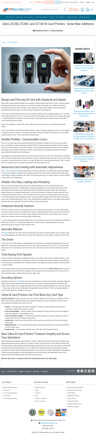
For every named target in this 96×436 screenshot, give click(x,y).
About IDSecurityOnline (10, 387)
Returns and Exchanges (74, 390)
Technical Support (72, 401)
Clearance (57, 2)
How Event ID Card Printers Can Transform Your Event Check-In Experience (84, 68)
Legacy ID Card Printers (74, 404)
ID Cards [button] (51, 17)
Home (3, 371)
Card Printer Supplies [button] (41, 17)
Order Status (71, 393)
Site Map (36, 371)
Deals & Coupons (49, 2)
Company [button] (88, 2)
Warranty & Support (73, 406)
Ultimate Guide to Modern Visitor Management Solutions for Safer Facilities (84, 91)
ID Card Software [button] (60, 17)
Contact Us (44, 371)
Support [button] (82, 2)
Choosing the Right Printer (75, 387)
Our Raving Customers (10, 393)
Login (89, 9)
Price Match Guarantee (10, 398)
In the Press (7, 396)
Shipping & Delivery (73, 396)
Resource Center (65, 2)
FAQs (36, 390)
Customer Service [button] (74, 2)
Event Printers (19, 17)
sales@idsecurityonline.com (48, 423)
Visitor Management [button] (84, 17)
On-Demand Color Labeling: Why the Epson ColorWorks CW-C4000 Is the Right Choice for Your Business (84, 136)
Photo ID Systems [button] (28, 17)
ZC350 (17, 171)
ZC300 (10, 171)
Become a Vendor (40, 398)
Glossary (37, 393)
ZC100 (6, 171)
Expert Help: (36, 2)
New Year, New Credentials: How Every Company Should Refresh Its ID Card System (84, 113)
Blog (93, 2)
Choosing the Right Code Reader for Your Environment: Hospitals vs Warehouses (84, 159)
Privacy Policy (12, 371)
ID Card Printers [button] (10, 17)
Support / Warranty (25, 371)
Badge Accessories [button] (71, 17)
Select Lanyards (40, 401)
